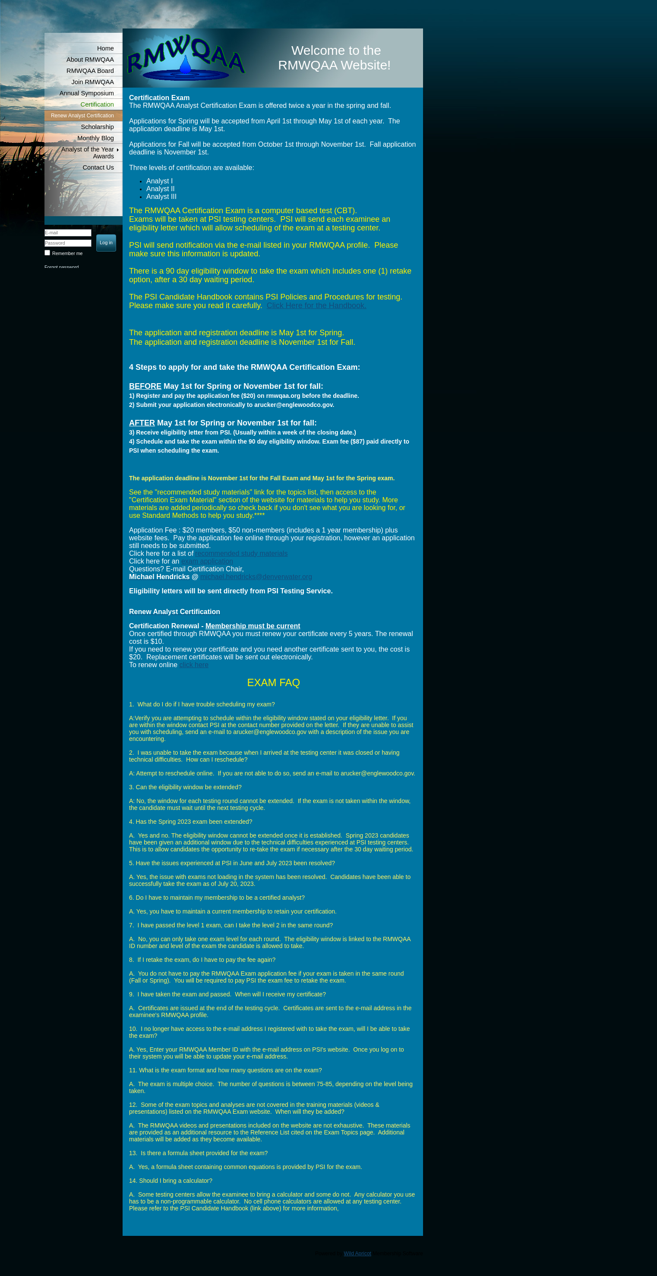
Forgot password (61, 267)
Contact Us (98, 167)
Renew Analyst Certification (82, 116)
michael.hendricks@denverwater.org (256, 576)
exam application (207, 561)
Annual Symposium (87, 93)
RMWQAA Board (90, 70)
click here (194, 664)
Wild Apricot (357, 1254)
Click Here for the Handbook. (316, 305)
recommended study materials (241, 553)
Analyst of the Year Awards (87, 153)
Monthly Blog (95, 138)
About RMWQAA (90, 59)
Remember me (67, 253)
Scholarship (97, 126)
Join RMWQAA (92, 82)
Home (105, 48)
